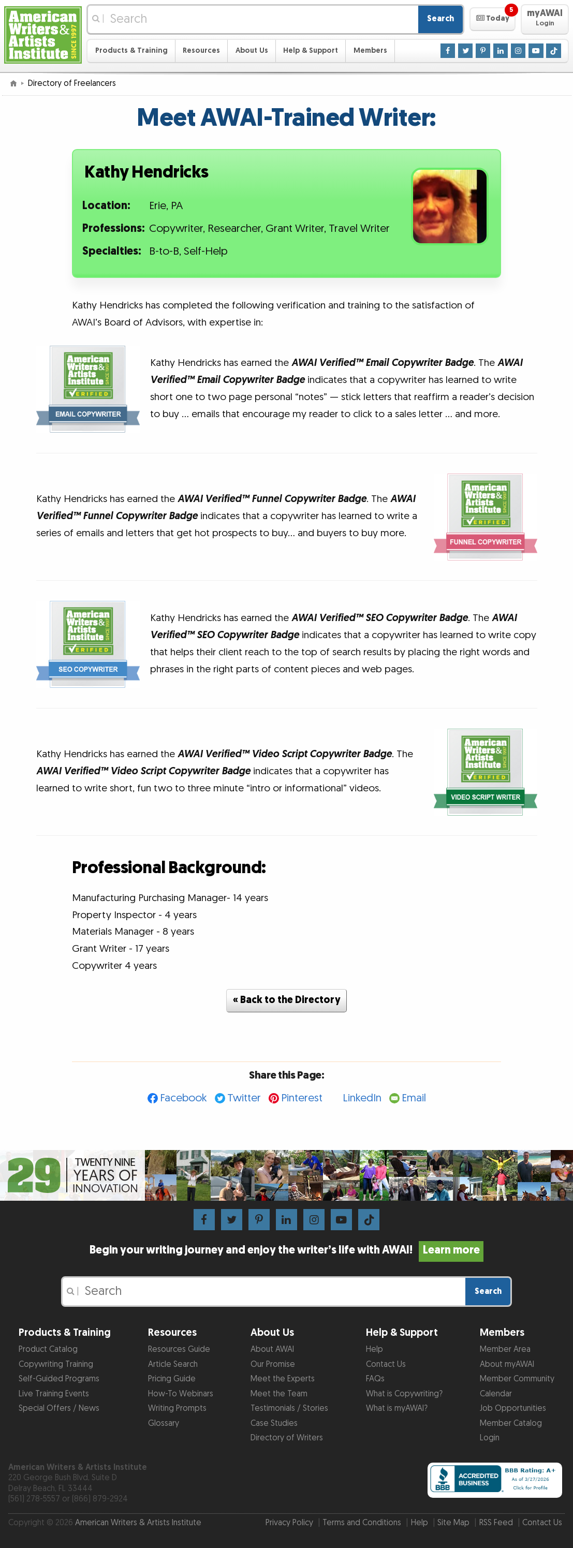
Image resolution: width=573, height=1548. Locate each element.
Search (440, 18)
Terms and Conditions (361, 1522)
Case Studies (274, 1423)
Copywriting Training (56, 1364)
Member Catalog (511, 1423)
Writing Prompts (177, 1408)
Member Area (505, 1349)
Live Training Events (54, 1394)
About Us (252, 50)
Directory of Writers (287, 1438)
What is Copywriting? (404, 1394)
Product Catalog (48, 1349)
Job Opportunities (513, 1408)
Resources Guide (179, 1349)
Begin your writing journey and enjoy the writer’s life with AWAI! (286, 1250)
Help (374, 1349)
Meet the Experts (283, 1379)
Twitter (244, 1098)
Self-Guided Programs (59, 1379)
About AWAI (272, 1349)
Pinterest (301, 1098)
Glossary (163, 1423)
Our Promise (273, 1364)
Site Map (453, 1522)
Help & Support (310, 50)
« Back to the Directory (287, 1000)
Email (414, 1098)
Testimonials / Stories (289, 1408)
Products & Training (131, 50)
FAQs (375, 1379)
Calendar (496, 1394)
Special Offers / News (59, 1408)
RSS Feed (496, 1522)
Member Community (517, 1379)
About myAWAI (507, 1364)
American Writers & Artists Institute (138, 1522)
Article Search (173, 1364)
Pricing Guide (172, 1379)
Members (370, 50)
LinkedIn (362, 1098)
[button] (492, 19)
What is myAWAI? (397, 1408)
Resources (201, 50)
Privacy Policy (289, 1522)
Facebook (183, 1098)
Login (489, 1438)
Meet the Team (279, 1394)
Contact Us (386, 1364)
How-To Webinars (180, 1394)
